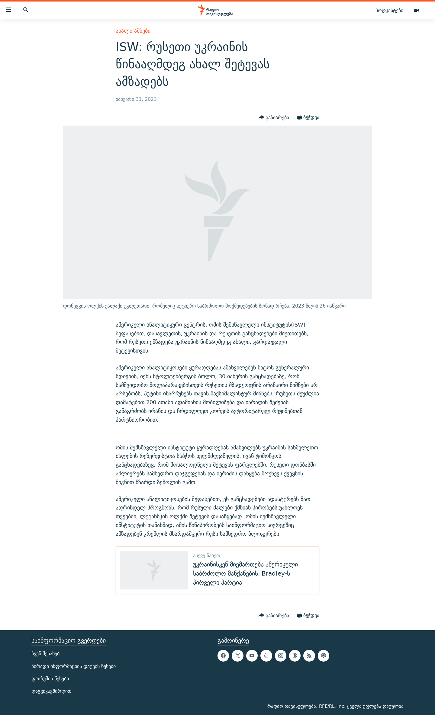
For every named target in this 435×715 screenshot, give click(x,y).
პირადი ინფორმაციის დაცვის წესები (73, 666)
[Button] (274, 117)
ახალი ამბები (133, 30)
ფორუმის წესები (50, 678)
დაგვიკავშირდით (51, 691)
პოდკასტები (389, 10)
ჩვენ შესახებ (45, 653)
